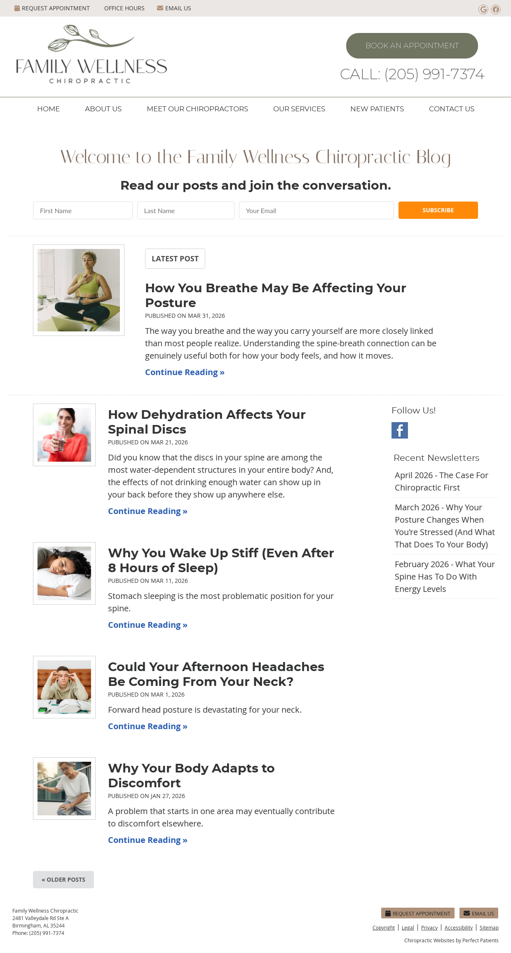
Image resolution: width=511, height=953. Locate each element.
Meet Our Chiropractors (197, 109)
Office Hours (124, 8)
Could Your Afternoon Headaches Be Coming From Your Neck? (216, 674)
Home (48, 109)
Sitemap (489, 927)
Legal (408, 927)
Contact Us (451, 109)
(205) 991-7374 (46, 933)
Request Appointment (52, 8)
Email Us (174, 8)
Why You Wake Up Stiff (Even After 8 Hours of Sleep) (221, 561)
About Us (103, 109)
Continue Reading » (185, 372)
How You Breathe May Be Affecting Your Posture (275, 296)
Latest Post (175, 258)
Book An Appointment (412, 45)
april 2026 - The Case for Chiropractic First (441, 481)
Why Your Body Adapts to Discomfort (191, 776)
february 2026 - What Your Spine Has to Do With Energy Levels (445, 576)
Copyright (384, 927)
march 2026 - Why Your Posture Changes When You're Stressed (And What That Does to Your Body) (445, 526)
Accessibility (459, 927)
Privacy (429, 927)
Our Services (299, 109)
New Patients (377, 109)
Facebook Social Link (399, 430)
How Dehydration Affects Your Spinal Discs (207, 422)
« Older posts (63, 879)
